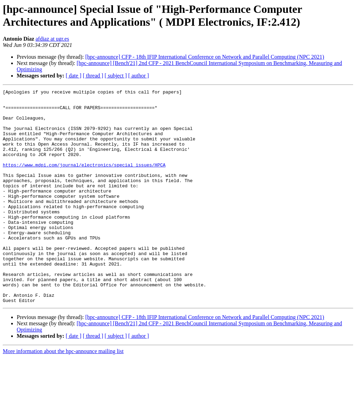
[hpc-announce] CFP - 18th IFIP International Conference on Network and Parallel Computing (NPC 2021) (204, 57)
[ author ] (138, 76)
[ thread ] (93, 76)
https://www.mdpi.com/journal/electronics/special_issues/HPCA (84, 180)
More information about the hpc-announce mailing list (63, 394)
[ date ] (73, 76)
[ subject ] (116, 76)
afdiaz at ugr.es (52, 39)
